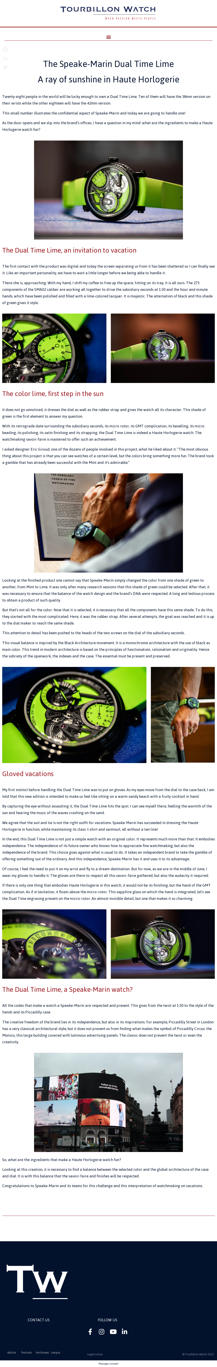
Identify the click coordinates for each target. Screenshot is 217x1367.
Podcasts (26, 1352)
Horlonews (42, 1352)
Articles (11, 1352)
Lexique (55, 1352)
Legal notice (95, 1354)
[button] (108, 36)
